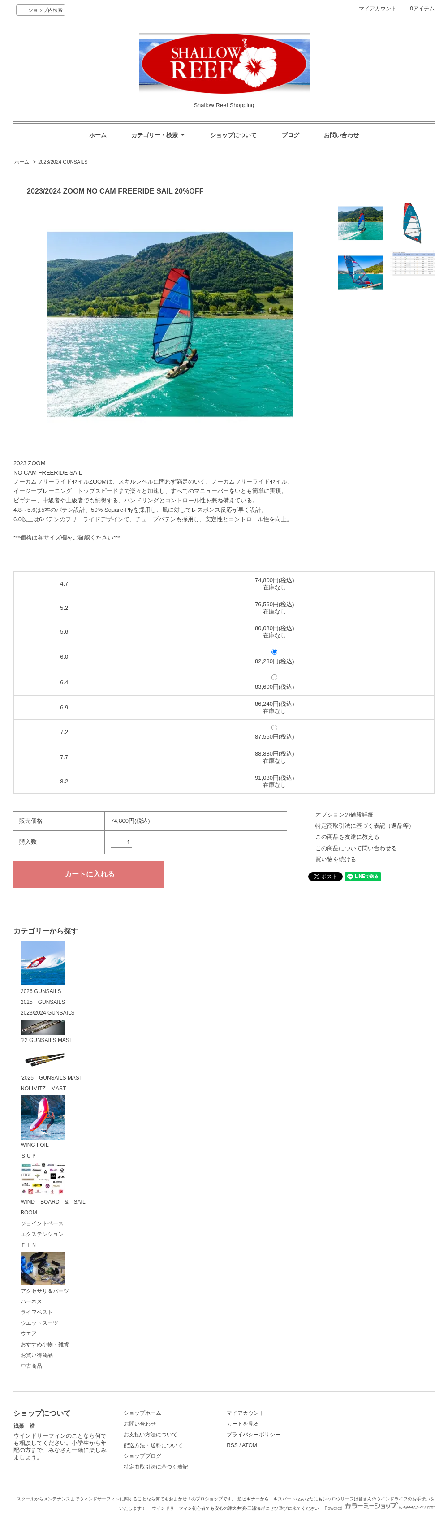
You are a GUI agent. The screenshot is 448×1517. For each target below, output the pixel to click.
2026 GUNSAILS (43, 967)
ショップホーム (142, 1413)
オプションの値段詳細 (344, 814)
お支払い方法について (150, 1434)
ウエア (29, 1334)
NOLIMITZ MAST (43, 1088)
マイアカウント (377, 8)
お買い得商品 (37, 1355)
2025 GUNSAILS (43, 1002)
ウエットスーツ (39, 1323)
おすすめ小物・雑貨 (45, 1344)
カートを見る (243, 1424)
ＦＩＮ (29, 1245)
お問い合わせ (341, 135)
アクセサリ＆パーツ (45, 1273)
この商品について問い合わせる (356, 848)
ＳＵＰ (29, 1156)
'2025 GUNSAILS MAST (51, 1064)
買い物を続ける (335, 859)
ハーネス (31, 1301)
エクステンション (42, 1234)
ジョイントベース (42, 1223)
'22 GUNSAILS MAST (47, 1032)
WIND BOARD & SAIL (53, 1184)
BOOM (29, 1213)
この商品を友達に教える (347, 837)
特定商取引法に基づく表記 (156, 1467)
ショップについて (233, 135)
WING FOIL (43, 1122)
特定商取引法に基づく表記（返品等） (364, 825)
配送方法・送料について (153, 1445)
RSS (232, 1445)
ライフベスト (37, 1312)
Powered (380, 1508)
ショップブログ (142, 1456)
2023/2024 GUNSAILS (63, 161)
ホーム (98, 135)
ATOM (249, 1445)
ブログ (290, 135)
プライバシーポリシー (253, 1434)
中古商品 (31, 1366)
